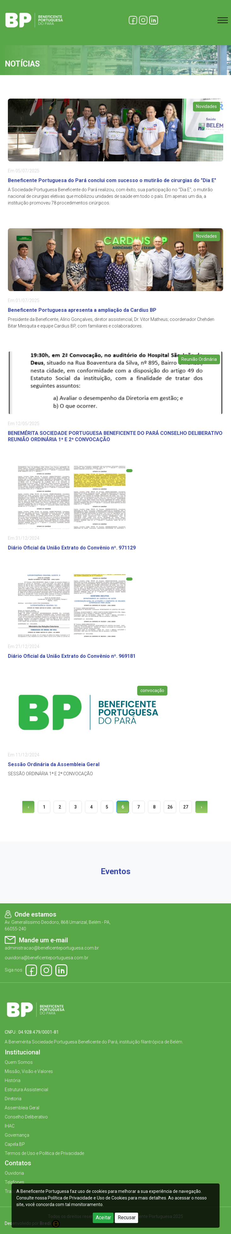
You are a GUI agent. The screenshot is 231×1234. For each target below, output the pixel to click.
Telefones (14, 1182)
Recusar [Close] (127, 1217)
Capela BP (15, 1144)
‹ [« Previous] (28, 806)
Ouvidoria (14, 1173)
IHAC (9, 1125)
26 (169, 806)
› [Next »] (201, 806)
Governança (17, 1135)
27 (185, 806)
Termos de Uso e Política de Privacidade (44, 1153)
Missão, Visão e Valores (29, 1071)
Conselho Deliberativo (26, 1116)
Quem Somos (19, 1062)
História (12, 1080)
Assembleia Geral (22, 1107)
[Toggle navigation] (222, 20)
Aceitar (103, 1217)
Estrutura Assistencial (26, 1089)
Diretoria (13, 1098)
